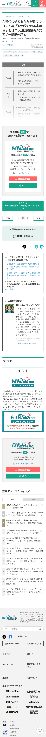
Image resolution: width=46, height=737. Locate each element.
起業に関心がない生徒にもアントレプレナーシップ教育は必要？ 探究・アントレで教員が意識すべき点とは (24, 571)
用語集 (6, 678)
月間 (33, 499)
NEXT (39, 218)
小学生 (33, 52)
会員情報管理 (14, 728)
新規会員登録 (22, 179)
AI (22, 55)
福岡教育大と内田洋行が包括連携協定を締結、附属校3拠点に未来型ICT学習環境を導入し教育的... (23, 266)
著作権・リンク (15, 725)
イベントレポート (23, 52)
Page (8, 78)
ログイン (22, 185)
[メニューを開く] (3, 3)
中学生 (40, 52)
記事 (30, 654)
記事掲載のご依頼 (12, 644)
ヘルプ (12, 722)
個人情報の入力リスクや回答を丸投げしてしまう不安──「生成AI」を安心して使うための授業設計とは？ (24, 551)
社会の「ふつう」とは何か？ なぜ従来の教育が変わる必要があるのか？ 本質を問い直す (23, 275)
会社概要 (13, 735)
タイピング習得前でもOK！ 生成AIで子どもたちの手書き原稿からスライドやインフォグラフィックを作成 (24, 591)
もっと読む (9, 289)
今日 (12, 499)
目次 (31, 65)
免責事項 (13, 732)
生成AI (17, 55)
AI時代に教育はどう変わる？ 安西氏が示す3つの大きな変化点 (29, 74)
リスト (30, 247)
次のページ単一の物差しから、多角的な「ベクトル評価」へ (23, 205)
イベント (7, 664)
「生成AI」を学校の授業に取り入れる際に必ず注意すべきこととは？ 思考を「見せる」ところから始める (24, 561)
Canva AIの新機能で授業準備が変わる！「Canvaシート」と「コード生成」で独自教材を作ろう (24, 540)
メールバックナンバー (23, 173)
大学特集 (32, 678)
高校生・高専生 (7, 55)
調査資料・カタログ (34, 666)
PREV (7, 218)
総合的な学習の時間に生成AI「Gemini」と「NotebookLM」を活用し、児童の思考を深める (24, 522)
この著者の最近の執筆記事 (26, 343)
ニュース (7, 654)
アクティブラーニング (9, 52)
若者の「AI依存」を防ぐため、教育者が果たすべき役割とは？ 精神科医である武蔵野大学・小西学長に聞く (24, 581)
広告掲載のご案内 (34, 644)
